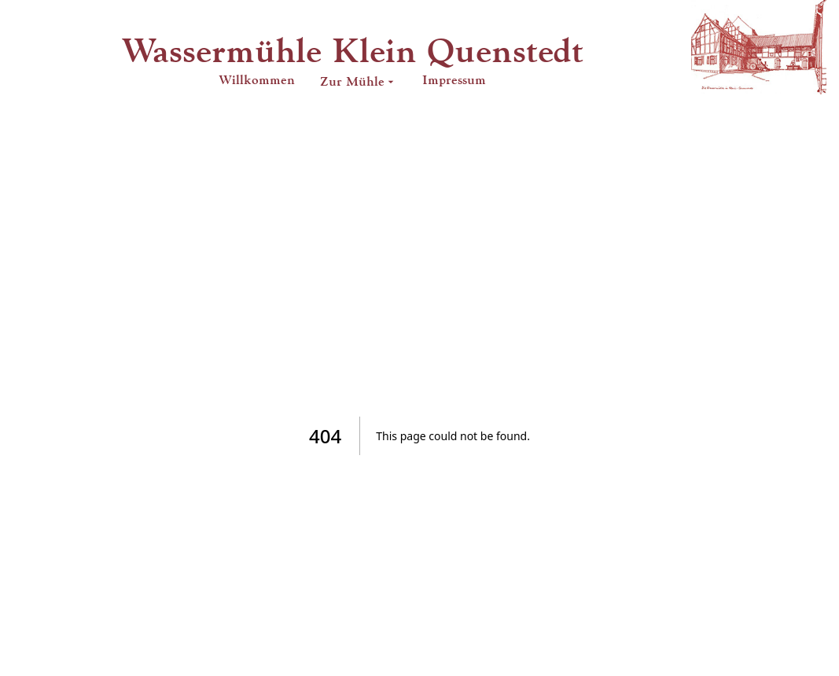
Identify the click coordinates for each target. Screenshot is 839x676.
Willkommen (257, 80)
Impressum (454, 80)
